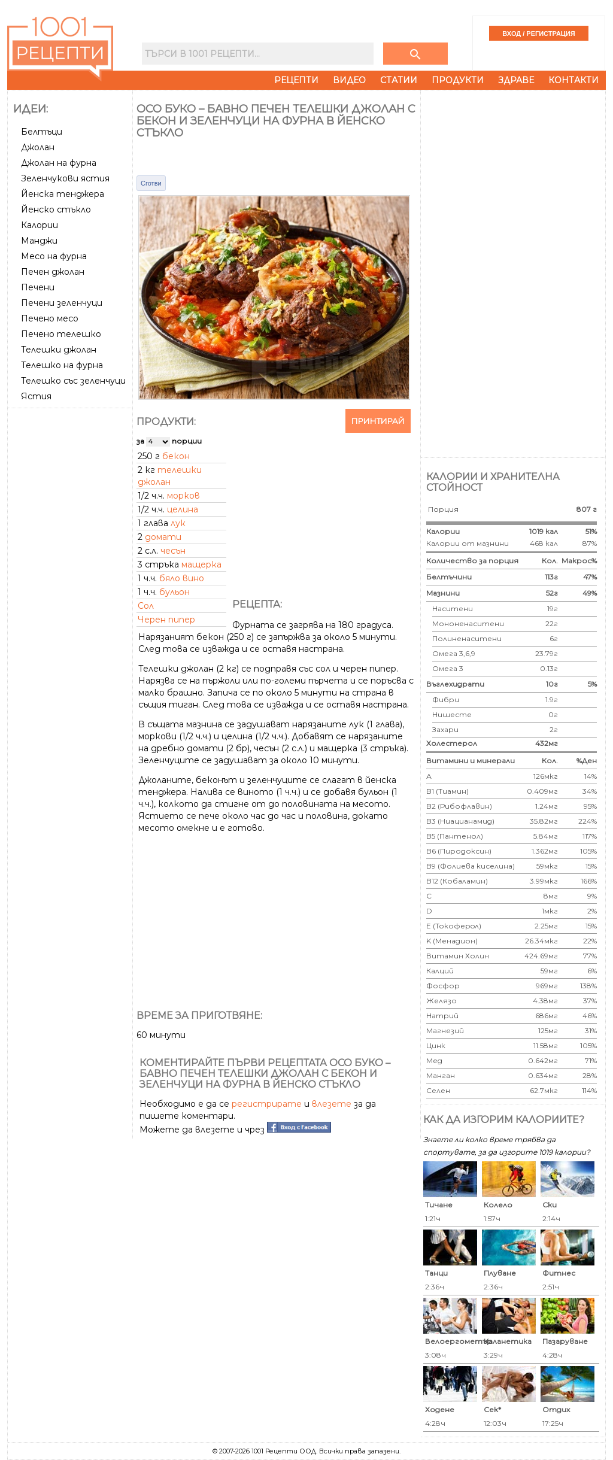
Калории (39, 225)
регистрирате (267, 1103)
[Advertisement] (71, 592)
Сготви (151, 183)
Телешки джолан (58, 349)
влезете (331, 1103)
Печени (37, 287)
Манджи (39, 240)
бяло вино (181, 578)
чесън (173, 550)
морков (183, 495)
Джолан (37, 147)
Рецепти (296, 80)
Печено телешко (61, 334)
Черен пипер (166, 619)
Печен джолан (52, 271)
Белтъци (41, 131)
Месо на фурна (54, 256)
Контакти (573, 80)
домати (163, 537)
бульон (174, 592)
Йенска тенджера (62, 194)
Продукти (458, 80)
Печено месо (49, 318)
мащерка (201, 564)
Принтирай (378, 421)
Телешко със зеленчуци (73, 380)
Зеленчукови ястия (65, 178)
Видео (349, 80)
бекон (176, 456)
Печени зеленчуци (61, 303)
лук (178, 523)
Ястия (36, 396)
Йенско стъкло (56, 209)
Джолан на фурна (58, 162)
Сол (146, 605)
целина (182, 509)
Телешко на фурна (62, 365)
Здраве (516, 80)
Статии (398, 80)
